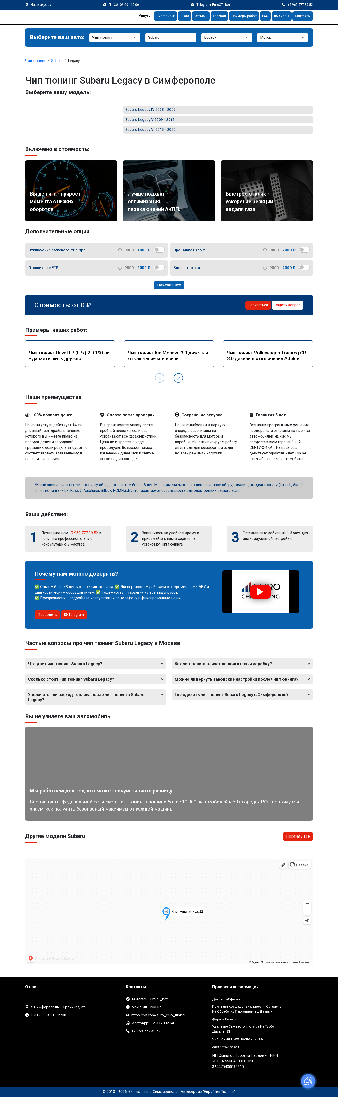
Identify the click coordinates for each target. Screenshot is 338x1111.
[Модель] (226, 37)
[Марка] (170, 37)
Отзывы (191, 16)
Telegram (74, 628)
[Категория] (114, 37)
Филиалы (278, 16)
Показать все (169, 298)
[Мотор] (282, 37)
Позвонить (47, 628)
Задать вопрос (287, 318)
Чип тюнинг (152, 16)
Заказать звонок (225, 1061)
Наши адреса (41, 5)
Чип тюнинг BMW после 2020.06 (237, 1053)
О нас (173, 16)
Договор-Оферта (226, 1013)
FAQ (261, 16)
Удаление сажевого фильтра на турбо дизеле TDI (243, 1042)
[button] (178, 391)
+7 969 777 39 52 (83, 546)
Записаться (258, 318)
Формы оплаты (224, 1033)
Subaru (56, 60)
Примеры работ (238, 16)
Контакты (302, 16)
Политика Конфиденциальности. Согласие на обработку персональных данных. (246, 1023)
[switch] (159, 263)
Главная (211, 16)
